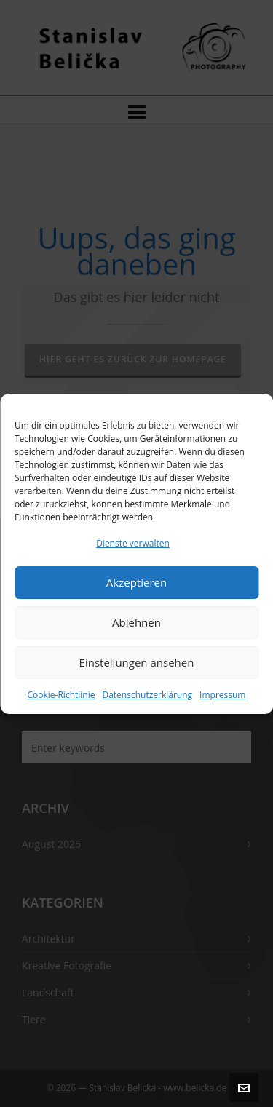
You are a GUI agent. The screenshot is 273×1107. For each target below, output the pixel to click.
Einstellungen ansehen (136, 662)
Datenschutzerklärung (147, 695)
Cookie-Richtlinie (61, 695)
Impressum (222, 695)
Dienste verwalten (133, 543)
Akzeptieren (136, 582)
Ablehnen (136, 622)
